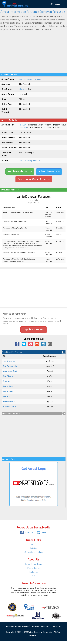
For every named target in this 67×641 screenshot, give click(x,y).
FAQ (33, 576)
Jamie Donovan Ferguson (30, 79)
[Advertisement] (33, 52)
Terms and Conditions (39, 626)
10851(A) (23, 127)
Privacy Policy (33, 568)
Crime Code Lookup (33, 552)
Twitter (42, 532)
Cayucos (23, 89)
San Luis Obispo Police (29, 160)
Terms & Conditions (33, 564)
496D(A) (22, 125)
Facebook (26, 532)
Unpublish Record (34, 329)
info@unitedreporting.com (17, 626)
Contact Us (33, 572)
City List (33, 545)
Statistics (33, 548)
